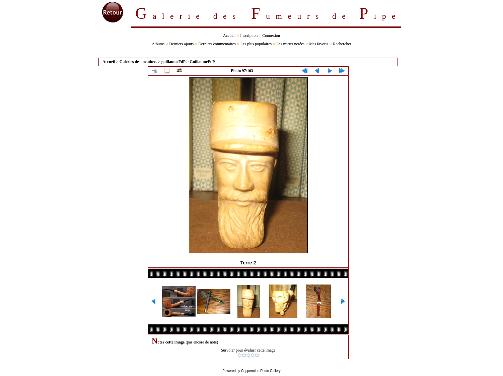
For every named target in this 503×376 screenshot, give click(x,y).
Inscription (249, 35)
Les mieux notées (290, 44)
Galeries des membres (138, 61)
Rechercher (342, 44)
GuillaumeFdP (202, 61)
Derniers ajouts (181, 44)
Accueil (229, 35)
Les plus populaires (256, 44)
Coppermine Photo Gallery (261, 371)
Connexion (271, 35)
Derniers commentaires (217, 44)
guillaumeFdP (173, 61)
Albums (158, 44)
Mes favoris (318, 44)
